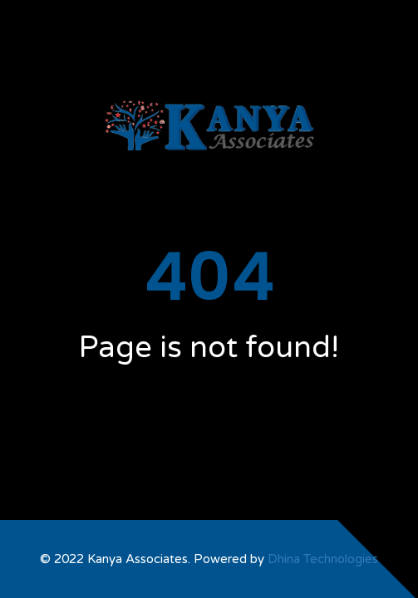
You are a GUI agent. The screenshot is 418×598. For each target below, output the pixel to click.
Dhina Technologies (323, 558)
